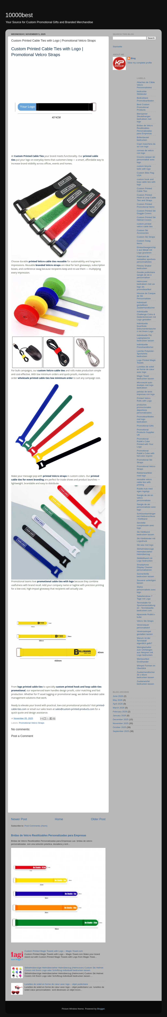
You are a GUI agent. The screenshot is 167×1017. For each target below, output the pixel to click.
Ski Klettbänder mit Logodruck (146, 539)
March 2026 (118, 707)
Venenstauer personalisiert (143, 626)
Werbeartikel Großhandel (143, 660)
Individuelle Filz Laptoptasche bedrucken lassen (145, 338)
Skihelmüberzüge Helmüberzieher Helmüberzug (145, 551)
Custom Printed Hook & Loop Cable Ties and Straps (146, 197)
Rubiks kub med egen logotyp (145, 490)
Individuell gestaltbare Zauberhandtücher (146, 305)
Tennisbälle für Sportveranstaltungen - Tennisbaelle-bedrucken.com (146, 606)
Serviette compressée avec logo (145, 525)
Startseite (117, 46)
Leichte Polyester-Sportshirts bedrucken (145, 353)
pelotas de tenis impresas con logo (146, 392)
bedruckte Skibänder (142, 92)
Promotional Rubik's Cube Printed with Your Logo (145, 443)
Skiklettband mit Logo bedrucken (145, 559)
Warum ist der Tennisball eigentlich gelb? (144, 641)
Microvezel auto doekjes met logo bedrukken (145, 385)
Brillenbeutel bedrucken (143, 138)
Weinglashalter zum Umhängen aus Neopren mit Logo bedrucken (145, 651)
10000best (19, 15)
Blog (133, 58)
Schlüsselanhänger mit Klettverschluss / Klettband (146, 516)
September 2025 (121, 731)
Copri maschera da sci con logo (146, 145)
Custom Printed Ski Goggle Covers (146, 212)
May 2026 (117, 700)
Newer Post (19, 819)
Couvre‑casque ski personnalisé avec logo (146, 159)
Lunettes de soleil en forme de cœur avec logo (145, 369)
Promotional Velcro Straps (31, 723)
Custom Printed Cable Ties (144, 189)
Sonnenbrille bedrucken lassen (145, 575)
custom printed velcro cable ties (145, 225)
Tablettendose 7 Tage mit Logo (144, 597)
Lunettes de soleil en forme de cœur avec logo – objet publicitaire (56, 984)
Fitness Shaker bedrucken (144, 267)
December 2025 (120, 719)
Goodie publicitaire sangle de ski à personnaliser (146, 275)
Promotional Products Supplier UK (145, 432)
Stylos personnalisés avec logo (146, 589)
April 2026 (118, 704)
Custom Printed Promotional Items (146, 205)
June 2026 (118, 696)
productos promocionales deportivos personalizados (144, 408)
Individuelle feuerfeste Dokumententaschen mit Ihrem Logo (146, 327)
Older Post (98, 819)
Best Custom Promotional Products (143, 107)
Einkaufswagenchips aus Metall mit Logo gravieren (146, 250)
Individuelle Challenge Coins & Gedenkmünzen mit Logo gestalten (146, 315)
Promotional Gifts (145, 426)
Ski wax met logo (145, 545)
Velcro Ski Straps (145, 621)
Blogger (101, 1009)
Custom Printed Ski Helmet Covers (146, 218)
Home (59, 819)
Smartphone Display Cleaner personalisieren (144, 567)
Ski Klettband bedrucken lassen (145, 533)
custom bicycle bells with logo (144, 167)
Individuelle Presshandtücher (145, 345)
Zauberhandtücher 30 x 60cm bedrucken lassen (146, 675)
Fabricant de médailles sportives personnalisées (146, 259)
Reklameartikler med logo (144, 474)
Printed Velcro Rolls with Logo (144, 399)
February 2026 (120, 711)
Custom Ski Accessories (143, 231)
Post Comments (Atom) (36, 826)
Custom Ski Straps (146, 237)
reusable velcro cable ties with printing (144, 482)
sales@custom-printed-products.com (74, 709)
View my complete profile (139, 62)
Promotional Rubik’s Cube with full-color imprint (145, 453)
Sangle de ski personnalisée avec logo (146, 507)
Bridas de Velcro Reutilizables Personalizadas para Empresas (48, 835)
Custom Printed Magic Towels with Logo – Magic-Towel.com (53, 951)
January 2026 (119, 715)
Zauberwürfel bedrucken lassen (145, 682)
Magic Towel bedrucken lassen (145, 377)
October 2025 (119, 727)
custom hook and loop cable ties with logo (146, 182)
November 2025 (120, 723)
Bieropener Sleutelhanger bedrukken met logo (144, 118)
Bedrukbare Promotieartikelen (145, 99)
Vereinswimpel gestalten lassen (145, 632)
